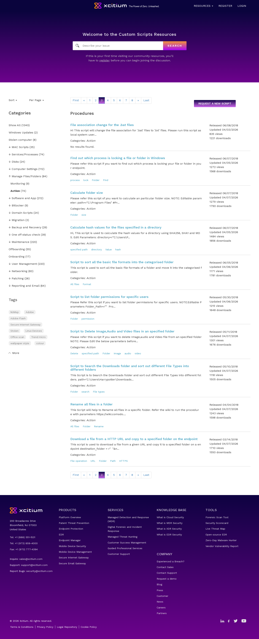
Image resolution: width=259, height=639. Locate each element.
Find (105, 180)
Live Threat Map (215, 528)
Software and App (22, 198)
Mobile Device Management (75, 551)
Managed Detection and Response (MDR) (128, 519)
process (75, 180)
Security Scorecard (217, 523)
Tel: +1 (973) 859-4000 (24, 543)
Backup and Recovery (25, 227)
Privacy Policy (45, 626)
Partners (162, 613)
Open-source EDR (216, 534)
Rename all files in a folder (91, 404)
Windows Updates (21, 132)
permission (88, 318)
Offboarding (17, 249)
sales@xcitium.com (30, 559)
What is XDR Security (169, 528)
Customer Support (119, 554)
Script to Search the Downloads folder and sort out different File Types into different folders (129, 367)
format (87, 284)
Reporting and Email (24, 285)
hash (118, 249)
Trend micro (38, 337)
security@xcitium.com (39, 571)
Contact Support (167, 572)
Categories (20, 113)
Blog (159, 584)
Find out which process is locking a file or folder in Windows (117, 158)
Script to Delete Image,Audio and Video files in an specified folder (122, 331)
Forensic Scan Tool (217, 517)
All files (74, 284)
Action (15, 191)
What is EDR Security (169, 534)
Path (113, 460)
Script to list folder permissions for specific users (109, 297)
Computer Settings (23, 169)
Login (242, 5)
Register (225, 5)
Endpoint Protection (71, 528)
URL (93, 460)
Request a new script (214, 103)
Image (117, 353)
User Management (23, 263)
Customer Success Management (127, 542)
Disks (14, 161)
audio (128, 353)
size (84, 214)
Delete (74, 353)
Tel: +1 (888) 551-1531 (22, 537)
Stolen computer (20, 139)
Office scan (17, 337)
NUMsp (14, 312)
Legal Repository (67, 626)
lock (85, 180)
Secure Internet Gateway (25, 324)
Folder (95, 180)
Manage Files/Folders (25, 176)
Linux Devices (34, 330)
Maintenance (19, 242)
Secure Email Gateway (72, 563)
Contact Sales (165, 567)
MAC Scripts (19, 147)
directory (96, 249)
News (160, 601)
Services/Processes (23, 154)
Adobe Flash (18, 318)
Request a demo (167, 578)
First (76, 100)
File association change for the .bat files (102, 125)
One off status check (24, 234)
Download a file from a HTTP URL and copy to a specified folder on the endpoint (134, 439)
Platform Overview (70, 517)
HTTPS (123, 460)
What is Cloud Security (170, 517)
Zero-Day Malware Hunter (221, 540)
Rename (99, 426)
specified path (79, 249)
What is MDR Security (169, 523)
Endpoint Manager (70, 540)
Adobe (30, 312)
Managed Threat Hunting (122, 536)
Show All (15, 125)
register (104, 60)
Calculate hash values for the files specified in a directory (115, 227)
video (138, 353)
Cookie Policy (89, 626)
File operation (78, 460)
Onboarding (17, 256)
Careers (161, 607)
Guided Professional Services (125, 548)
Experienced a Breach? (170, 561)
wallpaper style (19, 343)
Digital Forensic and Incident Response (125, 528)
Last (146, 100)
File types (99, 391)
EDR (61, 534)
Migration (17, 220)
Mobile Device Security (72, 546)
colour (40, 343)
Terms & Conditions (21, 626)
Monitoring (17, 183)
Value (108, 249)
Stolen (14, 330)
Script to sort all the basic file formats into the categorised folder (122, 262)
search (85, 391)
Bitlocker (16, 205)
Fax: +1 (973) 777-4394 (24, 549)
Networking (18, 271)
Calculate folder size (86, 192)
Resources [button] (203, 5)
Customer (162, 596)
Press (160, 590)
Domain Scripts (21, 212)
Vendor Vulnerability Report (222, 546)
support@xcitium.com (34, 565)
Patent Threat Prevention (74, 523)
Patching (16, 278)
